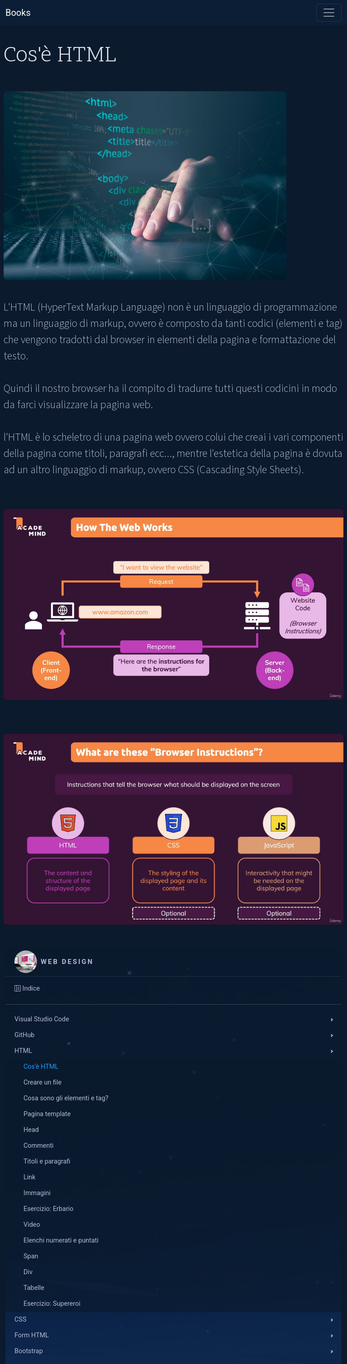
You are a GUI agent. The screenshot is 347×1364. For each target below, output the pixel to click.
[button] (173, 1020)
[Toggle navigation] (329, 13)
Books (18, 12)
